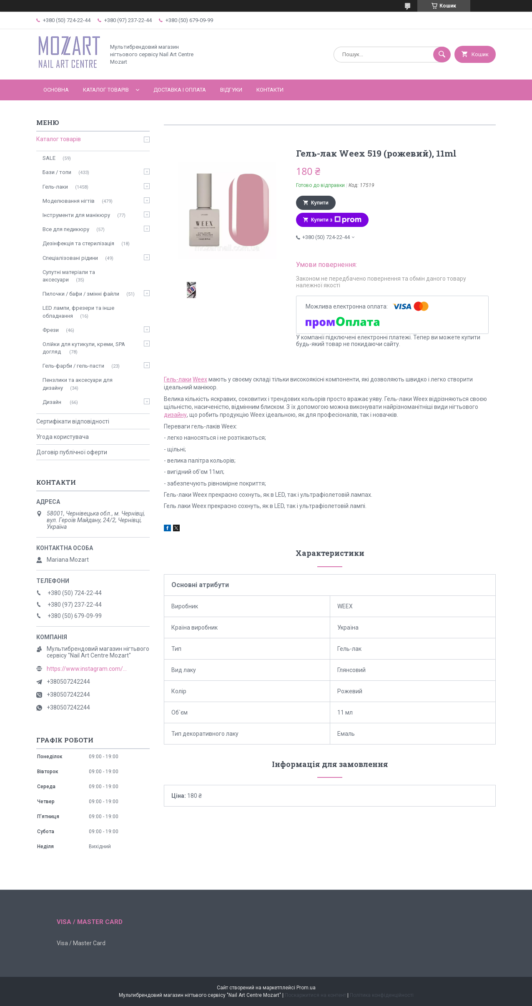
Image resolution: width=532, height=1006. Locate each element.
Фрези (51, 330)
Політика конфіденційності (382, 995)
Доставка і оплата (179, 90)
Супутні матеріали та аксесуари (69, 276)
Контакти (270, 90)
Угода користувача (62, 436)
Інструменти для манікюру (76, 215)
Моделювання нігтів (69, 201)
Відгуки (231, 90)
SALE (49, 158)
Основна (56, 90)
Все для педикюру (66, 229)
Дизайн (53, 402)
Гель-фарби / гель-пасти (73, 366)
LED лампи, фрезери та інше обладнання (78, 312)
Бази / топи (57, 172)
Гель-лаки (177, 379)
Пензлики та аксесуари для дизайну (78, 384)
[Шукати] (442, 54)
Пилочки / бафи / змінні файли (81, 294)
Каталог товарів (106, 90)
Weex (200, 379)
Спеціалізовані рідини (70, 258)
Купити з (336, 220)
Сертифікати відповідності (72, 421)
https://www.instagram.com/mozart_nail (88, 668)
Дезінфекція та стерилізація (78, 243)
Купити (320, 203)
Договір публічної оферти (71, 452)
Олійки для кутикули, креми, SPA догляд (84, 348)
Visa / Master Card (81, 943)
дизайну (175, 414)
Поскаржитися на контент (315, 995)
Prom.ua (306, 988)
